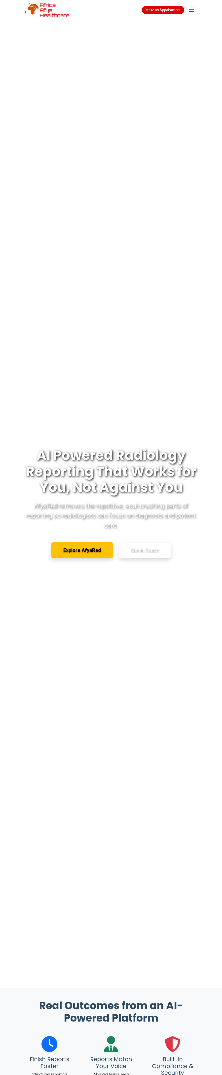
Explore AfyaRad (82, 550)
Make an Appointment (163, 10)
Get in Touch (145, 550)
